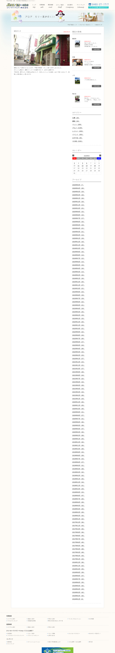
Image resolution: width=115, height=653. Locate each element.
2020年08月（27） (78, 415)
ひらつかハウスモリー (74, 633)
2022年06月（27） (78, 342)
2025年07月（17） (78, 218)
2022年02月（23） (78, 355)
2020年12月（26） (78, 402)
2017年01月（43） (78, 559)
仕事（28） (76, 118)
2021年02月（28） (78, 395)
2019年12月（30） (78, 442)
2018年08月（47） (78, 495)
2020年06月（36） (78, 422)
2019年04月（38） (78, 469)
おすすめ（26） (77, 138)
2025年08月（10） (78, 215)
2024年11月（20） (78, 245)
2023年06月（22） (78, 302)
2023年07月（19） (78, 298)
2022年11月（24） (78, 325)
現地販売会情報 (32, 620)
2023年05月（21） (78, 305)
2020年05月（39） (78, 425)
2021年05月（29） (78, 385)
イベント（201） (78, 134)
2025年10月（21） (78, 208)
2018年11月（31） (78, 485)
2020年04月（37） (78, 429)
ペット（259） (77, 124)
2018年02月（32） (78, 515)
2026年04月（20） (78, 188)
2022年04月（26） (78, 348)
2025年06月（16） (78, 221)
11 (78, 166)
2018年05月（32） (78, 505)
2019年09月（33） (78, 452)
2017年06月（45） (78, 542)
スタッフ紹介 (31, 633)
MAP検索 (91, 619)
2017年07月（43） (78, 539)
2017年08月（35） (78, 535)
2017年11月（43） (78, 525)
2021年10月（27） (78, 368)
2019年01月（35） (78, 479)
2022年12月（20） (78, 322)
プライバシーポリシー (33, 635)
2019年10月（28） (78, 449)
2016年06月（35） (78, 582)
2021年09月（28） (78, 372)
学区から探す (51, 619)
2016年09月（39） (78, 572)
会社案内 (9, 633)
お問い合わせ (51, 635)
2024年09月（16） (78, 252)
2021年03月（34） (78, 392)
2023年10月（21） (78, 288)
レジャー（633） (78, 131)
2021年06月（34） (78, 382)
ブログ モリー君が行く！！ (86, 24)
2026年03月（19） (78, 191)
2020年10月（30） (78, 409)
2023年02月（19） (78, 315)
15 (95, 166)
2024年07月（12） (78, 258)
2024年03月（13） (78, 272)
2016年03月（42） (78, 592)
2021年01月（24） (78, 399)
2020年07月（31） (78, 419)
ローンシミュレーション (34, 642)
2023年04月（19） (78, 308)
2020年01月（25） (78, 439)
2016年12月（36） (78, 562)
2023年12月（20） (78, 282)
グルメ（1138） (77, 128)
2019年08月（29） (78, 455)
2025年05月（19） (78, 225)
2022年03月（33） (78, 352)
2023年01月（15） (78, 318)
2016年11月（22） (78, 566)
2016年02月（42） (78, 596)
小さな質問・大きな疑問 (75, 642)
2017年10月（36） (78, 529)
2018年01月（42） (78, 519)
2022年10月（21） (78, 328)
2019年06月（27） (78, 462)
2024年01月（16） (78, 278)
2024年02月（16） (78, 275)
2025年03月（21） (78, 232)
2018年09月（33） (78, 492)
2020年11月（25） (78, 405)
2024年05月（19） (78, 265)
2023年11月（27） (78, 285)
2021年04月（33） (78, 388)
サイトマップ (10, 643)
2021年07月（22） (78, 378)
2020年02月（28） (78, 435)
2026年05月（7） (78, 185)
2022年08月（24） (78, 335)
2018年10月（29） (78, 489)
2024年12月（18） (78, 242)
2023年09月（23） (78, 292)
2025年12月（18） (78, 201)
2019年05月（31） (78, 465)
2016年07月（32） (78, 579)
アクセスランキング (12, 620)
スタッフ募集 (51, 633)
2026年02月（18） (78, 195)
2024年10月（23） (78, 248)
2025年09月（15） (78, 211)
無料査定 (9, 642)
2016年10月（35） (78, 569)
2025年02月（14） (78, 235)
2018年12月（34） (78, 482)
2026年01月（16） (78, 198)
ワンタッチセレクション (75, 619)
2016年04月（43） (78, 589)
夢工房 (91, 642)
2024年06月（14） (78, 262)
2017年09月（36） (78, 532)
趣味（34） (76, 121)
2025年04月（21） (78, 228)
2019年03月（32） (78, 472)
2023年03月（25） (78, 312)
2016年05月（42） (78, 586)
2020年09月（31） (78, 412)
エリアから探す (11, 619)
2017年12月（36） (78, 522)
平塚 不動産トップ (72, 24)
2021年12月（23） (78, 362)
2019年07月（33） (78, 459)
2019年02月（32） (78, 475)
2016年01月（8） (78, 599)
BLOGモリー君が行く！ (95, 633)
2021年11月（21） (78, 365)
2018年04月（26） (78, 509)
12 (82, 166)
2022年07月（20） (78, 338)
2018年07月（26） (78, 499)
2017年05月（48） (78, 545)
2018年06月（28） (78, 502)
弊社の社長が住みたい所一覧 (55, 620)
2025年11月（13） (78, 205)
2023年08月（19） (78, 295)
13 (87, 166)
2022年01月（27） (78, 358)
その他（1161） (77, 141)
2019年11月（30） (78, 445)
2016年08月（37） (78, 576)
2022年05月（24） (78, 345)
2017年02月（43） (78, 556)
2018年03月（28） (78, 512)
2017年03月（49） (78, 552)
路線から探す (31, 619)
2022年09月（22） (78, 332)
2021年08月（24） (78, 375)
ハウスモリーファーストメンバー (15, 635)
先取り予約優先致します (54, 642)
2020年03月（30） (78, 432)
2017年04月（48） (78, 549)
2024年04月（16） (78, 268)
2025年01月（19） (78, 238)
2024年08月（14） (78, 255)
